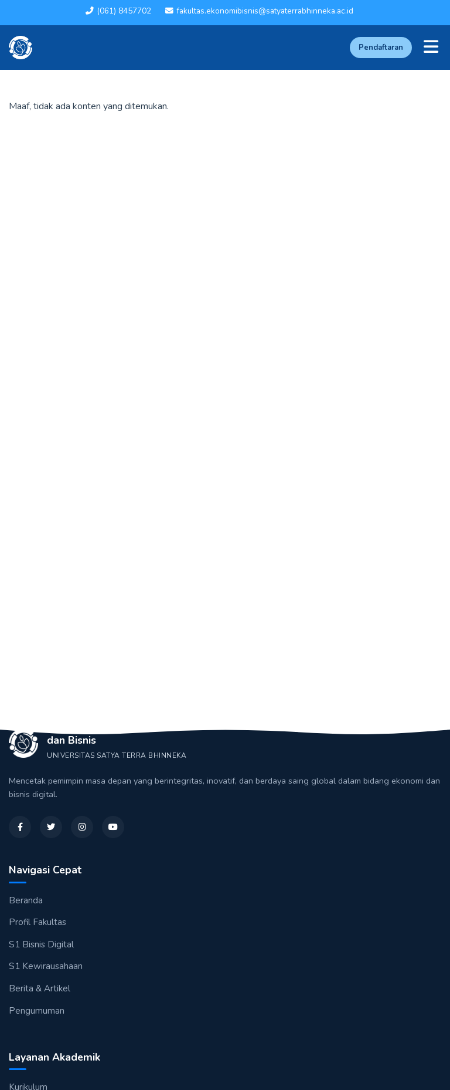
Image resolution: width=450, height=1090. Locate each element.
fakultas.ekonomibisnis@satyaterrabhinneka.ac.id (259, 10)
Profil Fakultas (37, 922)
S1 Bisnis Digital (41, 944)
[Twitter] (51, 827)
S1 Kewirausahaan (46, 966)
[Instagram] (82, 827)
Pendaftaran (381, 47)
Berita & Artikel (39, 988)
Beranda (26, 900)
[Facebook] (20, 827)
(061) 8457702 (118, 10)
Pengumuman (36, 1011)
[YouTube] (113, 827)
